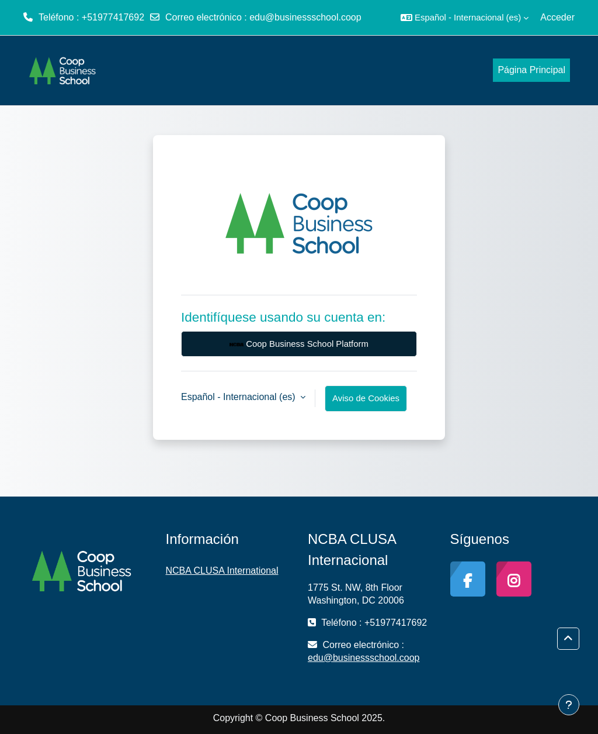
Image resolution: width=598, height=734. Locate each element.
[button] (465, 17)
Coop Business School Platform (299, 344)
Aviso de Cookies (365, 398)
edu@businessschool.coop (305, 17)
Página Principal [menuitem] (531, 70)
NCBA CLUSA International (222, 571)
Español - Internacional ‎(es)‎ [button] (239, 397)
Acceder (557, 17)
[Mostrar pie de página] (568, 704)
